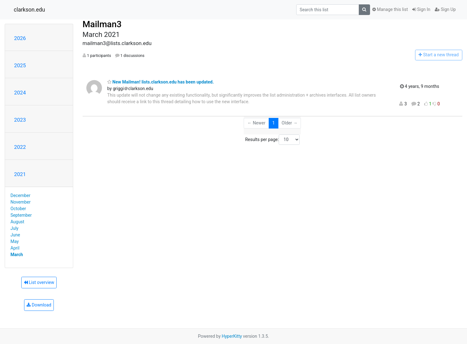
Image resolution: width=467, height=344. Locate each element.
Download (39, 304)
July (14, 228)
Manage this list (390, 9)
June (15, 234)
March (17, 254)
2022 (20, 147)
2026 (20, 38)
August (17, 221)
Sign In (421, 9)
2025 (20, 65)
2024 (20, 92)
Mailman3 (102, 24)
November (21, 202)
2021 (20, 174)
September (21, 215)
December (21, 195)
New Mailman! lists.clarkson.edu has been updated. (160, 81)
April (15, 247)
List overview (39, 282)
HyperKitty (232, 336)
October (18, 208)
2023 (20, 120)
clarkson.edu (29, 10)
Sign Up (445, 9)
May (15, 241)
